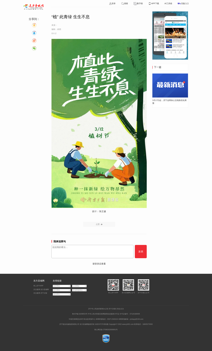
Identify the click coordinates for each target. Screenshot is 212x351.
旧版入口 (183, 3)
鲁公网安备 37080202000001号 (106, 330)
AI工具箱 (168, 3)
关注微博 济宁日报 (40, 293)
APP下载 (153, 3)
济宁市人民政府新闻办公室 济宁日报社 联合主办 (106, 309)
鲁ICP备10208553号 (79, 314)
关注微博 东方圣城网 (41, 289)
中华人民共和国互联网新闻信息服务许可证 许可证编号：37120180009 (114, 314)
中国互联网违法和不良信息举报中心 (82, 319)
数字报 (138, 3)
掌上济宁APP (38, 286)
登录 (112, 3)
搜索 (124, 3)
